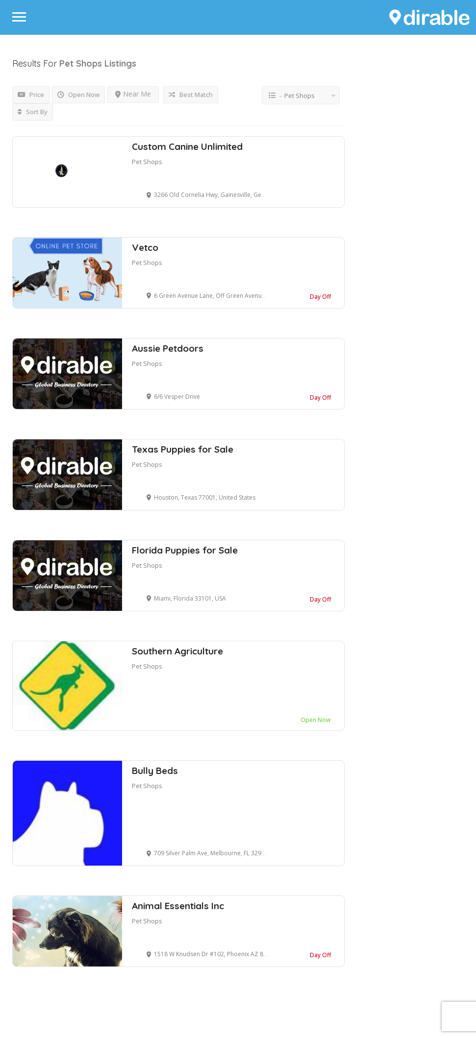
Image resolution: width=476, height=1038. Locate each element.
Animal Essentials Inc (178, 906)
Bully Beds (155, 770)
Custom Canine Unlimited (187, 146)
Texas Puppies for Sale (182, 449)
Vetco (145, 247)
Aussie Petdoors (167, 348)
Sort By (33, 111)
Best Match (191, 94)
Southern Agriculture (177, 651)
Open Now (78, 94)
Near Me (133, 93)
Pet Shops (147, 161)
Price (31, 94)
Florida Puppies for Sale (185, 550)
